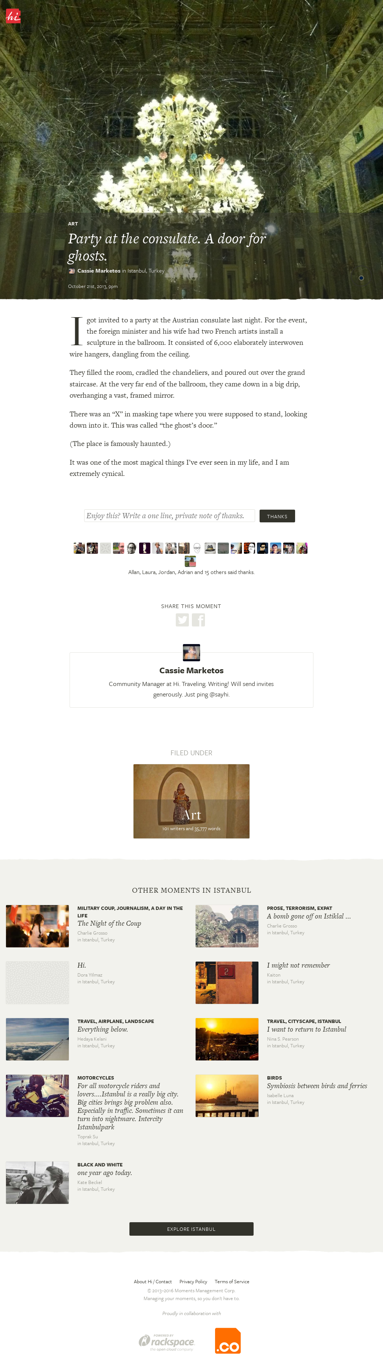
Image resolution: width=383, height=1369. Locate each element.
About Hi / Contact (153, 1281)
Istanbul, (146, 270)
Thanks (277, 516)
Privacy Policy (193, 1281)
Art (73, 223)
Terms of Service (232, 1281)
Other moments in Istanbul (191, 890)
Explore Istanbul (191, 1229)
